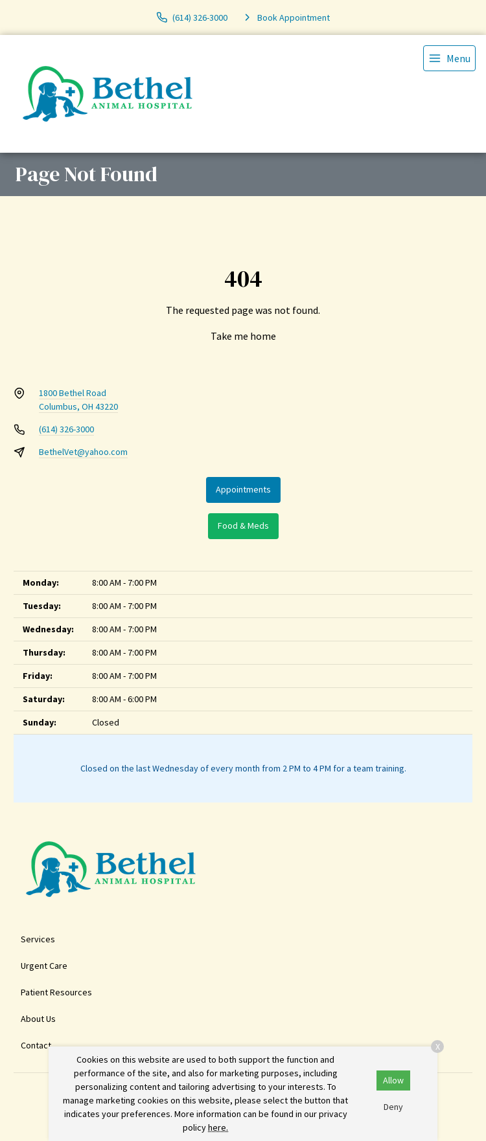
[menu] (449, 58)
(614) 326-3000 (66, 429)
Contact (36, 1045)
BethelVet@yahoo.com (83, 452)
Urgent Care (44, 965)
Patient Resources (56, 992)
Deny (393, 1107)
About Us (38, 1019)
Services (38, 939)
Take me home (243, 335)
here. (218, 1127)
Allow (393, 1080)
